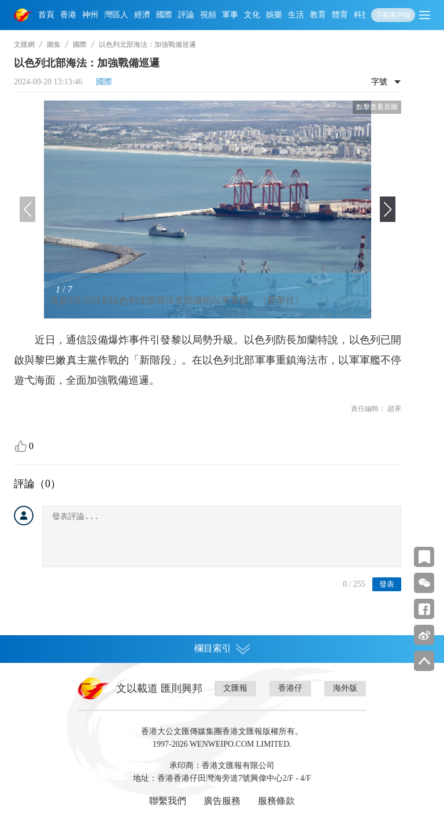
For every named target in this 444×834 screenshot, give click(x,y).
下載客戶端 (393, 15)
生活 (296, 14)
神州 (90, 14)
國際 (164, 14)
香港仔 (290, 688)
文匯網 (24, 44)
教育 (318, 14)
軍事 (230, 14)
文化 (252, 14)
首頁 (46, 14)
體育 (340, 14)
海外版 (345, 688)
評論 (186, 14)
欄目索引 (222, 648)
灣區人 (116, 14)
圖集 (54, 44)
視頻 (208, 14)
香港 (68, 14)
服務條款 (276, 801)
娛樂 (274, 14)
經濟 (142, 14)
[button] (387, 209)
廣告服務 (222, 801)
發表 (386, 584)
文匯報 (235, 688)
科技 (362, 14)
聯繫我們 (167, 801)
